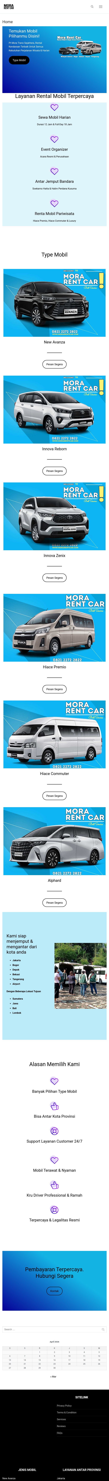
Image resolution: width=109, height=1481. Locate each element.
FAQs (59, 1433)
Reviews (61, 1426)
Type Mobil (19, 60)
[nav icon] (100, 7)
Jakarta (17, 960)
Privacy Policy (64, 1405)
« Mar (53, 1376)
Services (61, 1419)
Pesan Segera (54, 364)
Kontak (54, 1291)
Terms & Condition (66, 1412)
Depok (16, 969)
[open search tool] (92, 6)
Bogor (16, 965)
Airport (16, 984)
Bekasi (16, 974)
